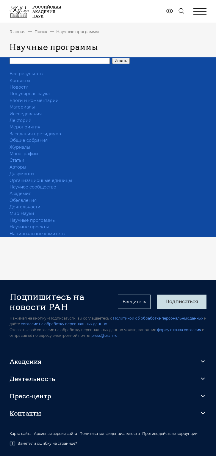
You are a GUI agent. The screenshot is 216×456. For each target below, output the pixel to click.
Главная (18, 31)
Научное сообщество (33, 187)
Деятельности (25, 207)
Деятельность (32, 378)
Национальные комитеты (37, 233)
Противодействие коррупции (170, 434)
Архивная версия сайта (55, 434)
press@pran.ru (104, 335)
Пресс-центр (30, 396)
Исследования (26, 114)
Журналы (20, 147)
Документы (22, 173)
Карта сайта (21, 434)
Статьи (17, 160)
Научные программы (77, 31)
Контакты (20, 80)
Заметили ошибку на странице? (43, 443)
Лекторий (21, 120)
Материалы (22, 107)
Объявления (23, 200)
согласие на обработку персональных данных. (64, 324)
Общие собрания (29, 140)
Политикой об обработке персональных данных (158, 318)
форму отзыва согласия (179, 330)
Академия (20, 193)
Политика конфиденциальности (109, 434)
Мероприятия (25, 127)
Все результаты (26, 73)
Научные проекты (29, 226)
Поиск (41, 31)
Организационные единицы (41, 180)
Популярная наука (30, 93)
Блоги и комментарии (34, 100)
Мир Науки (22, 213)
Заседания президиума (35, 133)
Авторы (18, 167)
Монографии (24, 153)
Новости (19, 87)
